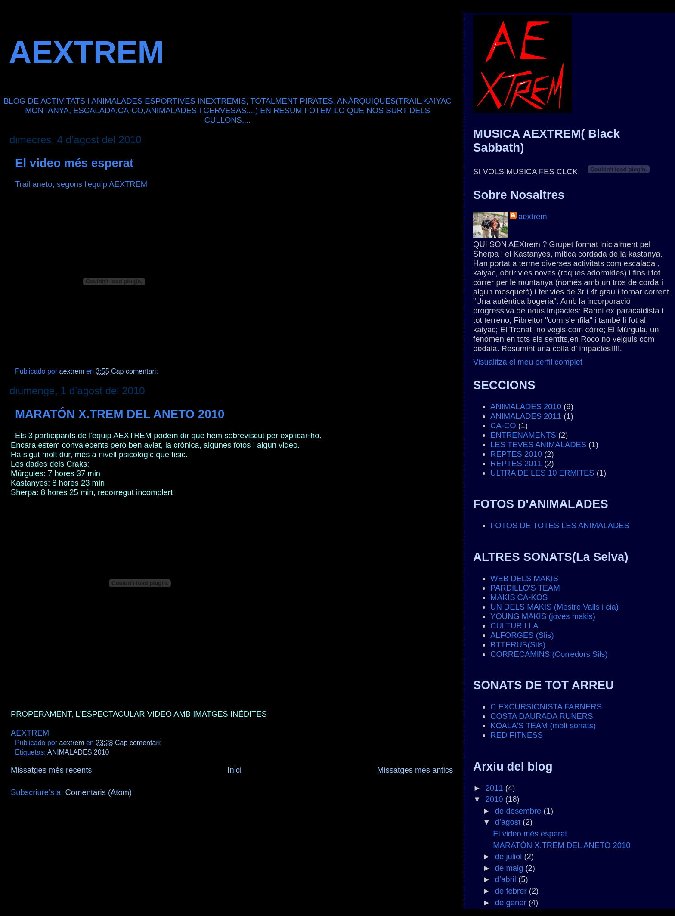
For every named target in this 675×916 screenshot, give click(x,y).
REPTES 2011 (516, 463)
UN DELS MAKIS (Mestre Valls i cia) (554, 606)
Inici (234, 769)
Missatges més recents (51, 769)
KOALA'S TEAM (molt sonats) (543, 725)
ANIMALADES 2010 (78, 752)
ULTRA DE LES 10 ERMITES (542, 472)
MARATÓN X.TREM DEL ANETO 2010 (119, 414)
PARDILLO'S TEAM (525, 587)
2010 (495, 799)
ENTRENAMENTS (523, 434)
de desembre (519, 810)
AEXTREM (86, 52)
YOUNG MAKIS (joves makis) (542, 616)
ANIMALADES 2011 (525, 416)
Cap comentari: (135, 371)
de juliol (509, 856)
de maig (510, 868)
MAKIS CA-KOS (519, 597)
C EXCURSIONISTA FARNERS (546, 706)
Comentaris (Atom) (98, 792)
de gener (512, 902)
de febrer (512, 890)
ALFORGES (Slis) (522, 635)
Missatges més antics (415, 769)
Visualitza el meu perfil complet (527, 361)
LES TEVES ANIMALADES (538, 444)
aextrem (532, 216)
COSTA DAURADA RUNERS (541, 716)
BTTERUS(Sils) (517, 644)
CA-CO (503, 425)
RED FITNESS (516, 735)
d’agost (509, 821)
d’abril (506, 879)
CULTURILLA (514, 625)
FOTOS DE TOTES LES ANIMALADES (559, 525)
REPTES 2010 (516, 453)
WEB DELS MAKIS (524, 578)
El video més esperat (74, 163)
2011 (495, 787)
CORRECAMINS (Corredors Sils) (549, 654)
